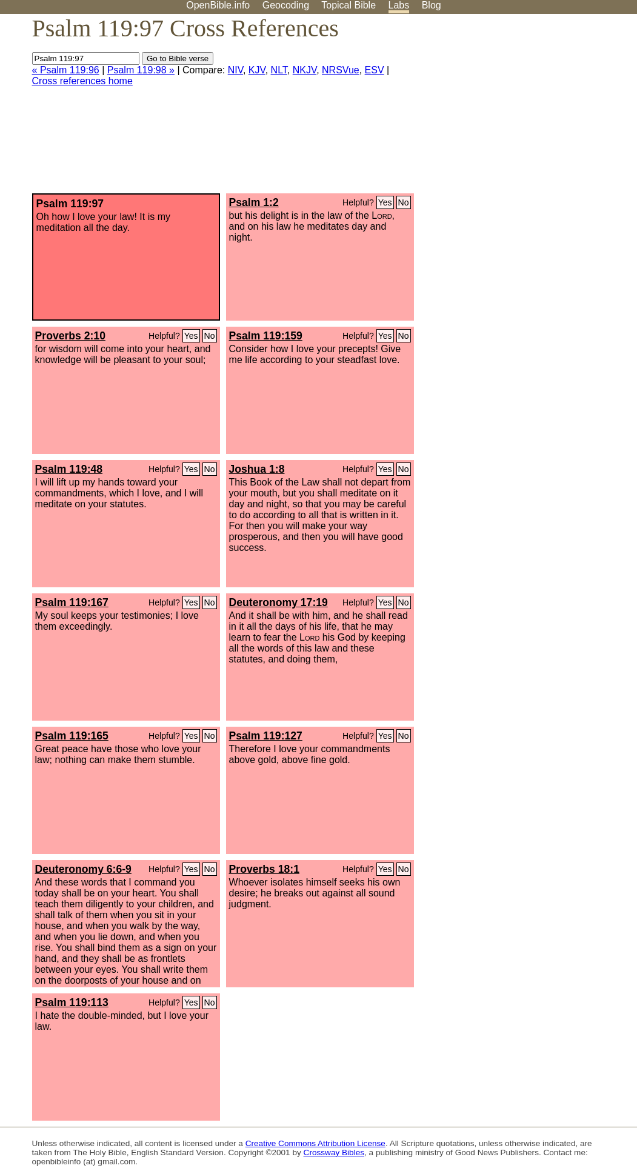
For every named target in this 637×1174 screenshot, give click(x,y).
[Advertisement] (515, 108)
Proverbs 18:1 (264, 869)
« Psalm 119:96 (65, 70)
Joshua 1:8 (257, 469)
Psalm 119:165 (71, 736)
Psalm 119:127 (265, 736)
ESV (374, 70)
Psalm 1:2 (254, 202)
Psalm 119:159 (265, 336)
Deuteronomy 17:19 (278, 602)
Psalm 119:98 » (141, 70)
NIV (235, 70)
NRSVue (340, 70)
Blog (431, 5)
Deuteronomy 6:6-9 (83, 869)
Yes (385, 202)
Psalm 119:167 (71, 602)
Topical (348, 5)
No (403, 202)
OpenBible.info (218, 5)
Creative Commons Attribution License (315, 1143)
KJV (256, 70)
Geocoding (285, 5)
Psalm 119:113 (71, 1002)
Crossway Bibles (334, 1152)
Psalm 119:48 (69, 469)
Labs (399, 5)
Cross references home (82, 81)
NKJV (304, 70)
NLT (279, 70)
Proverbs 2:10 (70, 336)
